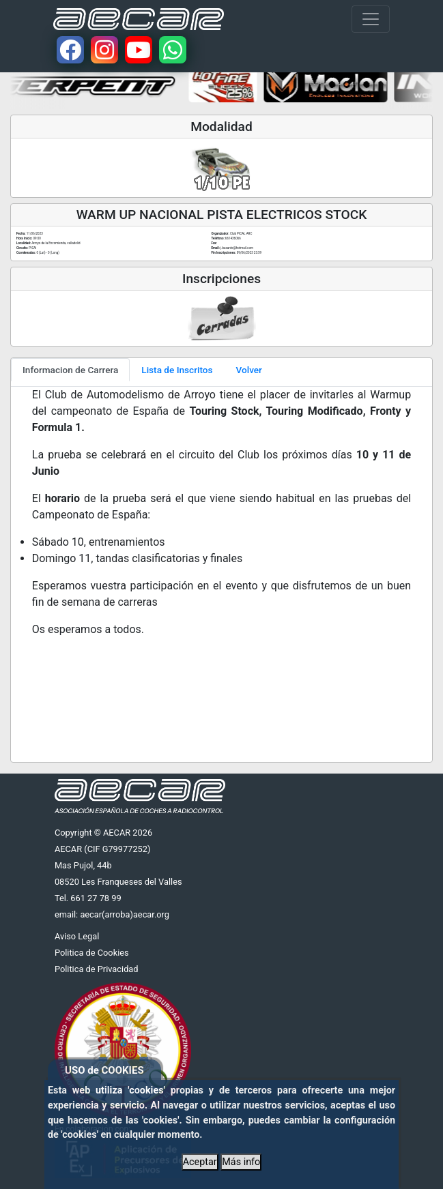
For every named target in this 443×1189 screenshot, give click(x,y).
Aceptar (200, 1162)
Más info (241, 1162)
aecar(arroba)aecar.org (124, 914)
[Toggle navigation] (371, 19)
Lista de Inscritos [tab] (176, 369)
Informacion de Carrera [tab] (70, 369)
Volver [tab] (249, 369)
